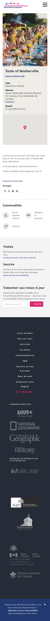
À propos (25, 371)
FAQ (25, 361)
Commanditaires (25, 355)
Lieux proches (25, 333)
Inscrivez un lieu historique (16, 275)
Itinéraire (9, 101)
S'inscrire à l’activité (12, 181)
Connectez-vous (25, 382)
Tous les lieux (25, 338)
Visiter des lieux (10, 258)
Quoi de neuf (25, 376)
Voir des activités (27, 258)
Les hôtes (25, 350)
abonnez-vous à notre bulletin (23, 610)
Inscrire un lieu (25, 366)
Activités (25, 344)
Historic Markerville (15, 76)
